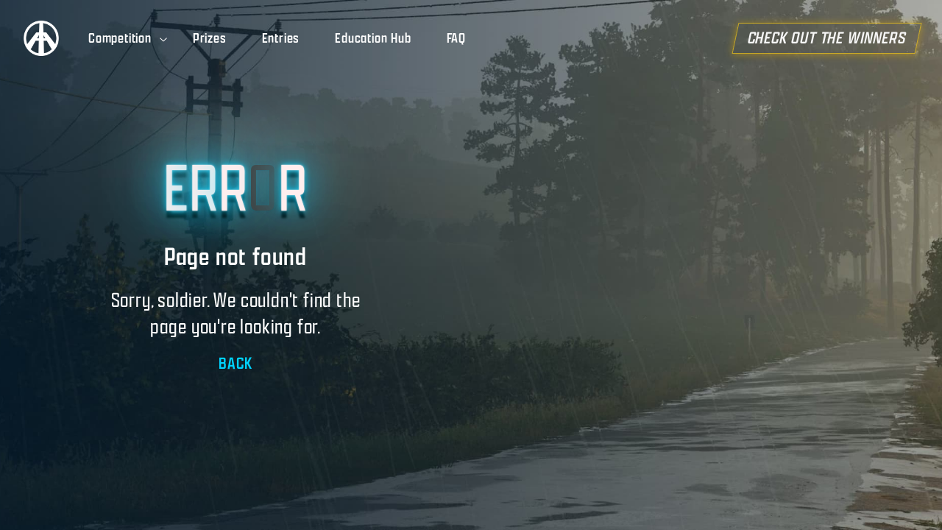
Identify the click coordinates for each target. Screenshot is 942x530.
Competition (128, 38)
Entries (281, 38)
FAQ (456, 38)
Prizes (210, 38)
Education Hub (373, 38)
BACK (235, 363)
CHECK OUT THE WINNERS (836, 38)
